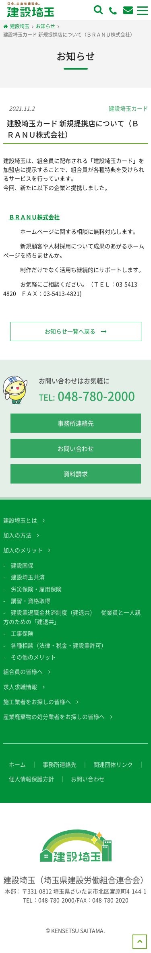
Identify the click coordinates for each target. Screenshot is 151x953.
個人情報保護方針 (31, 783)
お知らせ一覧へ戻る (70, 331)
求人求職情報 (20, 691)
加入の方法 (17, 539)
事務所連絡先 (76, 427)
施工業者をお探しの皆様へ (37, 706)
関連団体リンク (113, 769)
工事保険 (22, 638)
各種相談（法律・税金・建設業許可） (59, 649)
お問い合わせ (76, 452)
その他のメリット (33, 661)
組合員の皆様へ (23, 676)
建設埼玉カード (128, 108)
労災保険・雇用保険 (36, 593)
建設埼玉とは (20, 524)
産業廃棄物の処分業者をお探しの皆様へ (54, 721)
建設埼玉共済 (28, 581)
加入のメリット (23, 554)
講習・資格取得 (30, 605)
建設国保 (22, 569)
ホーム (17, 769)
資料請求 (76, 477)
